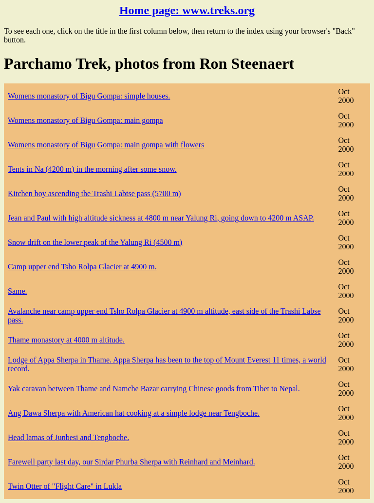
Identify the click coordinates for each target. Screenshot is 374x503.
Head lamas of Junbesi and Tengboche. (68, 437)
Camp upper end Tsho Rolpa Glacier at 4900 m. (82, 266)
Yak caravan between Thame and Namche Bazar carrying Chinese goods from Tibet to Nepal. (154, 388)
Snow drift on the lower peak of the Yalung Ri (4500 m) (95, 242)
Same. (17, 291)
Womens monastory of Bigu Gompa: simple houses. (89, 96)
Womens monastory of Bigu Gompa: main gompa (85, 120)
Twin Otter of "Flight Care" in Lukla (65, 486)
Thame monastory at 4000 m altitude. (66, 340)
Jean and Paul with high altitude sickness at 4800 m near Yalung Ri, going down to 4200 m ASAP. (161, 218)
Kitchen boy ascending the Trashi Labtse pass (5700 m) (94, 193)
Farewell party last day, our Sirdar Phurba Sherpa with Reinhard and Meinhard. (131, 462)
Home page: (187, 10)
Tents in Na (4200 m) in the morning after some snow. (92, 169)
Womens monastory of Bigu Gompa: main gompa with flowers (106, 145)
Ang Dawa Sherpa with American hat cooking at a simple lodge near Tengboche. (134, 413)
